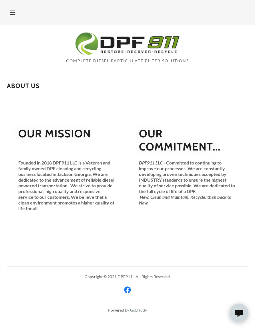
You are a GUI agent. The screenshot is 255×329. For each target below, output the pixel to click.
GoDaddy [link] (138, 310)
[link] (127, 53)
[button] (12, 12)
